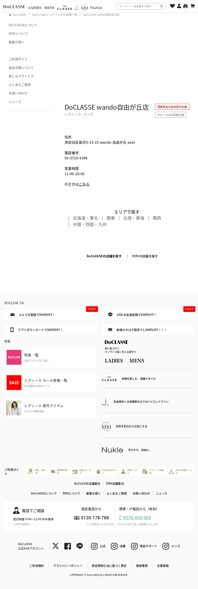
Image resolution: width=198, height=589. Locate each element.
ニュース (15, 101)
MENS (49, 7)
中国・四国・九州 (90, 224)
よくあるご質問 (20, 84)
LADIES (35, 7)
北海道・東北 (85, 218)
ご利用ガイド (18, 59)
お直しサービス (82, 472)
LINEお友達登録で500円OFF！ (151, 313)
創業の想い (16, 42)
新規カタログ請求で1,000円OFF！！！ (137, 330)
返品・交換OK (36, 472)
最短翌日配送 (59, 472)
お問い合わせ (18, 93)
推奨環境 (142, 565)
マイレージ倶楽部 (153, 472)
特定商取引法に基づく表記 (109, 565)
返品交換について (21, 67)
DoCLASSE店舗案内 (87, 483)
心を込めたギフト (106, 472)
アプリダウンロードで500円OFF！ (37, 329)
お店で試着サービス (180, 472)
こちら (84, 184)
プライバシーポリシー (67, 565)
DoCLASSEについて (23, 25)
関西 (157, 218)
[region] (99, 6)
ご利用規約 (36, 565)
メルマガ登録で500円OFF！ (53, 312)
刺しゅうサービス (21, 76)
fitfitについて (18, 33)
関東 (111, 218)
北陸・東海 (133, 218)
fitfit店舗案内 (115, 483)
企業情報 (163, 565)
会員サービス (129, 472)
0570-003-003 (137, 517)
